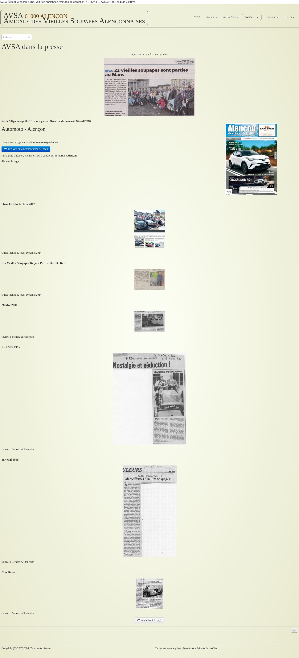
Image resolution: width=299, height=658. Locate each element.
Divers (290, 17)
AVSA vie (252, 17)
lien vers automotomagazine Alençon (26, 149)
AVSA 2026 (231, 17)
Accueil (211, 17)
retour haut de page (149, 620)
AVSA (197, 17)
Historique (272, 17)
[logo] (74, 18)
